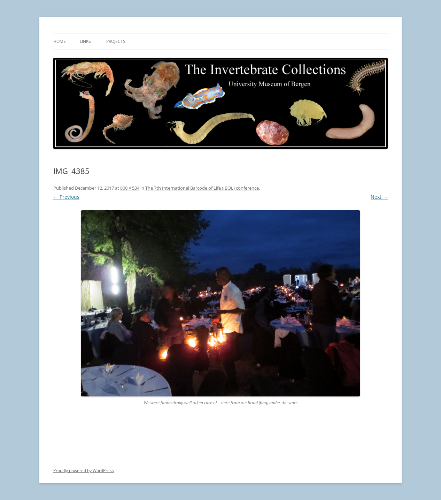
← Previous (66, 197)
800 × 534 (129, 188)
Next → (379, 197)
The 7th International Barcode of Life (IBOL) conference (202, 188)
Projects (115, 41)
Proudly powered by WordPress (83, 471)
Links (85, 41)
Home (59, 41)
